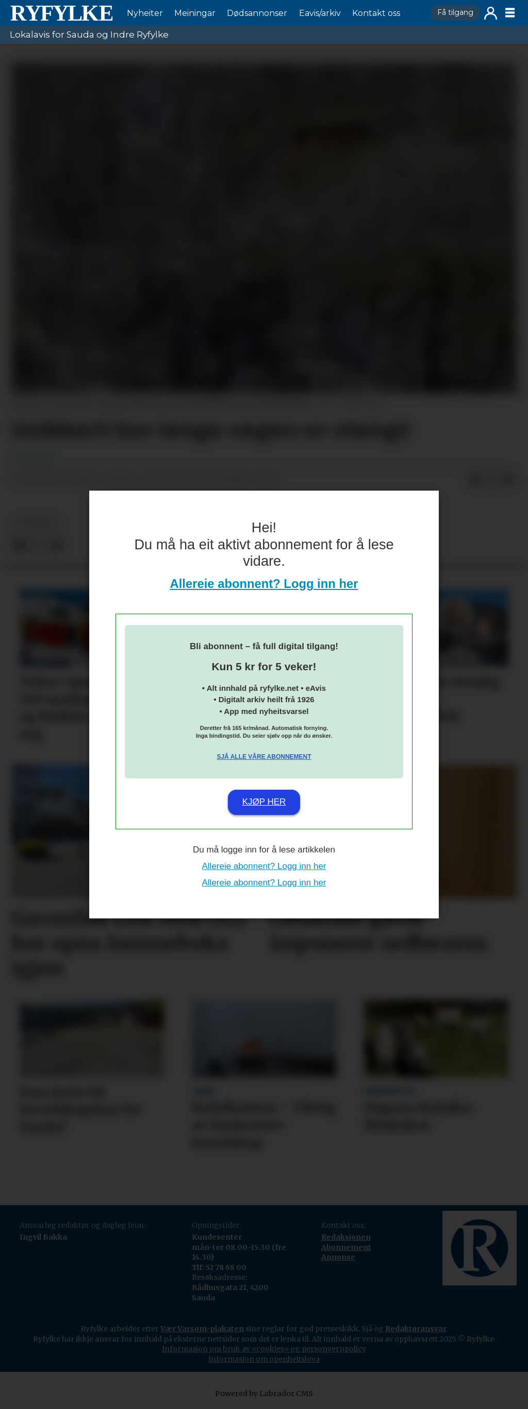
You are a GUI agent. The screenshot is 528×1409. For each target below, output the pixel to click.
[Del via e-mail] (508, 480)
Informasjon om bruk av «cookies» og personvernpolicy (264, 1348)
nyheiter (36, 522)
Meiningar (195, 13)
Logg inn (490, 13)
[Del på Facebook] (475, 480)
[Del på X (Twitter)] (491, 480)
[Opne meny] (510, 13)
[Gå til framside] (61, 13)
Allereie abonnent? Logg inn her (264, 583)
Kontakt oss (376, 13)
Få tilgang (455, 12)
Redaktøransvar (416, 1328)
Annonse (338, 1257)
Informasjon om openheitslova (264, 1359)
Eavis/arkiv (320, 13)
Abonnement (346, 1247)
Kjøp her (264, 802)
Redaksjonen (346, 1237)
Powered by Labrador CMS (264, 1393)
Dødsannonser (257, 13)
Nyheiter (145, 13)
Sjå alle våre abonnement (264, 756)
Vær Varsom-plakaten (202, 1328)
